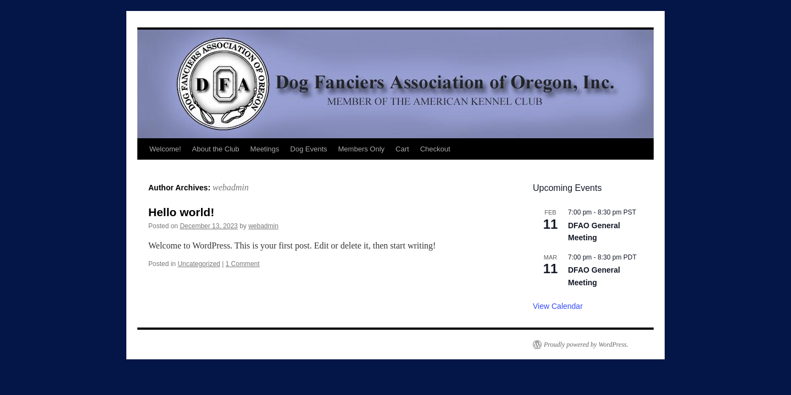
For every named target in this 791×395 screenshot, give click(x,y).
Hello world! (181, 212)
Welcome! (165, 149)
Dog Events (308, 149)
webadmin (231, 187)
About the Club (215, 149)
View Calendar (558, 306)
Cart (402, 149)
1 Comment (243, 264)
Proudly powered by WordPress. (586, 344)
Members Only (361, 149)
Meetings (265, 149)
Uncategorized (198, 264)
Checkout (435, 149)
